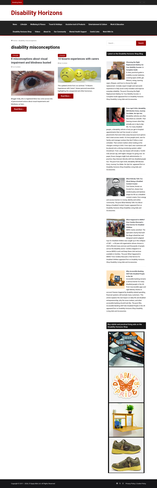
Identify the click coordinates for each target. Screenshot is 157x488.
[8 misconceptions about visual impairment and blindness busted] (32, 83)
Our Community (60, 32)
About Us (47, 32)
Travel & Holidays (55, 24)
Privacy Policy (130, 483)
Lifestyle (23, 24)
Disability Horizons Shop (22, 32)
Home (14, 41)
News (15, 24)
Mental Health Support (78, 32)
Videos (37, 32)
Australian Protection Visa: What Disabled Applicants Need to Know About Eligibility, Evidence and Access (59, 2)
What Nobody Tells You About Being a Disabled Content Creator (134, 181)
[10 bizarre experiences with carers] (79, 75)
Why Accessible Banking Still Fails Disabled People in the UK (135, 273)
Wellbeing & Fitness (37, 24)
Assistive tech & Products (75, 24)
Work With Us (108, 32)
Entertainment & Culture (98, 24)
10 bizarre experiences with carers (78, 58)
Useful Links (95, 32)
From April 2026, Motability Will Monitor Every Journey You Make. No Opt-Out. (136, 110)
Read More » (19, 109)
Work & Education (117, 24)
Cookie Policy (141, 483)
